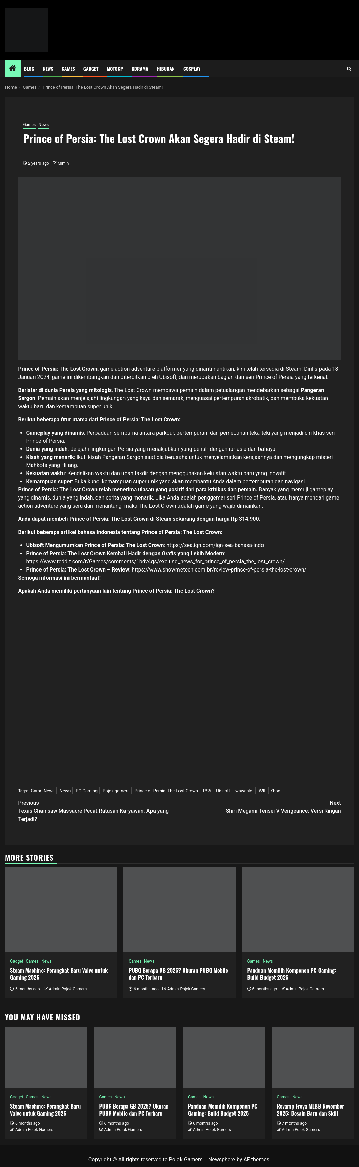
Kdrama (140, 68)
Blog (29, 68)
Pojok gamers (116, 790)
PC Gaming (87, 790)
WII (262, 790)
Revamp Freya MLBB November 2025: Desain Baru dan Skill (310, 1109)
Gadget (91, 68)
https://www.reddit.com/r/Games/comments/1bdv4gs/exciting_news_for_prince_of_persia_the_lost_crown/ (155, 561)
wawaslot (244, 790)
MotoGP (115, 68)
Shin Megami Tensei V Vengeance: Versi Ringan (260, 806)
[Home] (13, 69)
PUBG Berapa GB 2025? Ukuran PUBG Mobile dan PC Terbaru (178, 973)
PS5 (207, 790)
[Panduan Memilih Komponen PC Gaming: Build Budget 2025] (298, 909)
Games (68, 68)
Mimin (63, 163)
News (48, 68)
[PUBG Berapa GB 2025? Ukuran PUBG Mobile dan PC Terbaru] (179, 909)
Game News (43, 790)
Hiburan (166, 68)
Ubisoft (223, 790)
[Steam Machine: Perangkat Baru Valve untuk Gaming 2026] (61, 909)
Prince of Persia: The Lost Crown (166, 790)
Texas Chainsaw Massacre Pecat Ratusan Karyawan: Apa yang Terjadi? (99, 810)
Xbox (275, 790)
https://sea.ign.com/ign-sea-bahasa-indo (215, 545)
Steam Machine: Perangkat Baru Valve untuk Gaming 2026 (59, 973)
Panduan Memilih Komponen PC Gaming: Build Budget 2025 (291, 973)
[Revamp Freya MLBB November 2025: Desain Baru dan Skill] (313, 1057)
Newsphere (221, 1159)
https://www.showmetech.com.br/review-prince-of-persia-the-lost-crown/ (219, 569)
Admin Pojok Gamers (68, 989)
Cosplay (191, 68)
